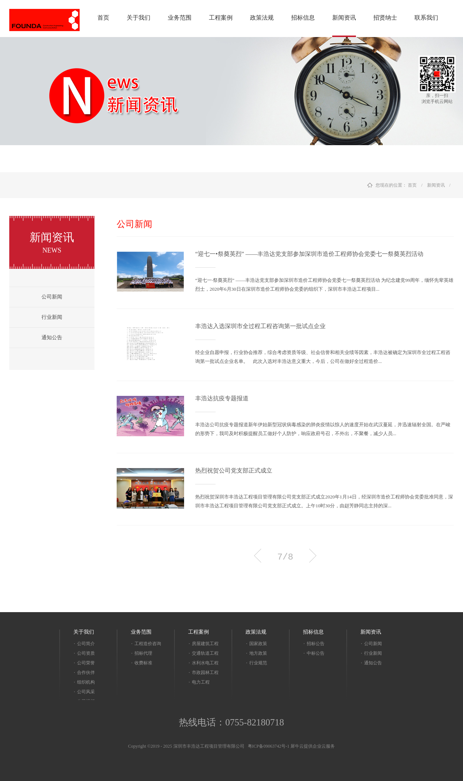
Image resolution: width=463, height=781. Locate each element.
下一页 (312, 556)
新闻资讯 (436, 185)
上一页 (257, 556)
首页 (103, 17)
